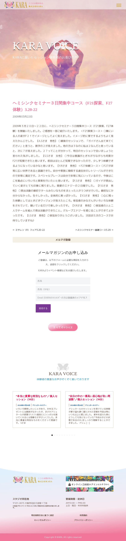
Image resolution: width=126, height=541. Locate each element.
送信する (43, 308)
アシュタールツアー (39, 405)
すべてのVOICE (63, 327)
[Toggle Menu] (118, 5)
